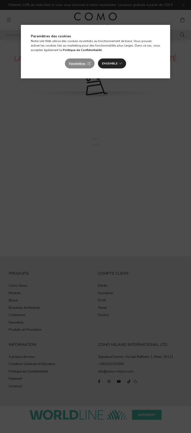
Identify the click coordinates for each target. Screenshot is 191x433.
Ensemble (110, 63)
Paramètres (77, 63)
